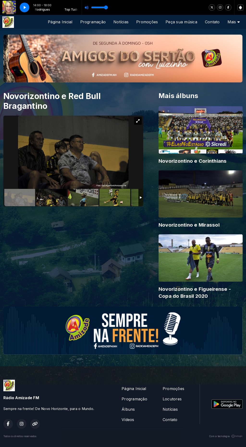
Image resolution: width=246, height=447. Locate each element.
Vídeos (128, 419)
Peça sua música (181, 21)
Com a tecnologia (226, 436)
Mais (234, 21)
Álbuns (128, 409)
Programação (93, 21)
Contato (212, 21)
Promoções (147, 21)
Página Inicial (60, 21)
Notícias (121, 21)
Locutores (172, 399)
